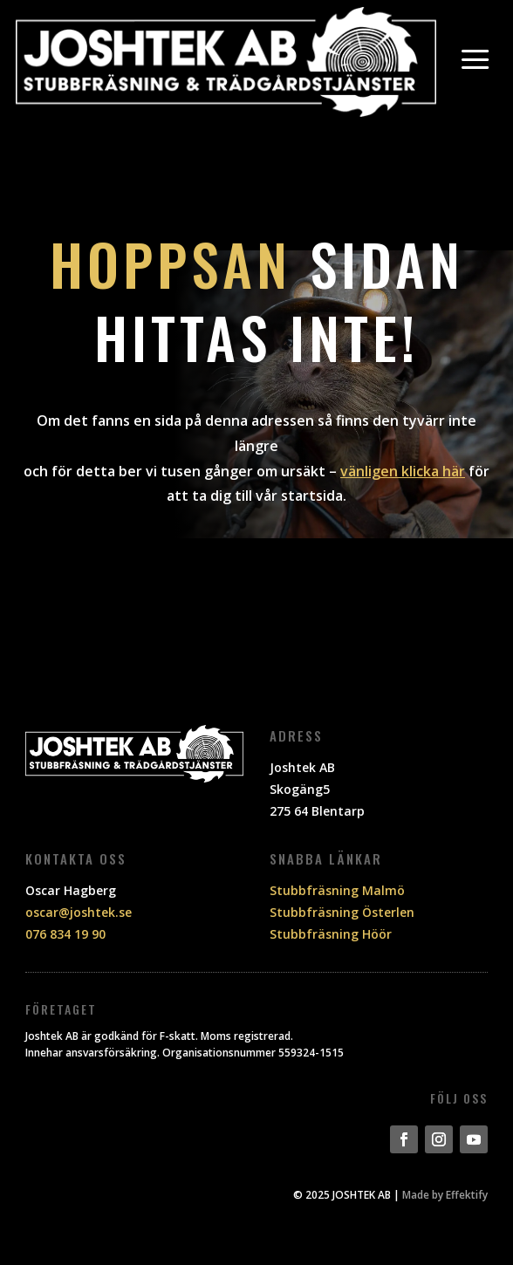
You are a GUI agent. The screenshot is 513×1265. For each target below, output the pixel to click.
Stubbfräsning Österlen (342, 912)
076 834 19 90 (65, 934)
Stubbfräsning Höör (331, 934)
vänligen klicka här (402, 471)
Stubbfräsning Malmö (337, 890)
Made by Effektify (445, 1194)
